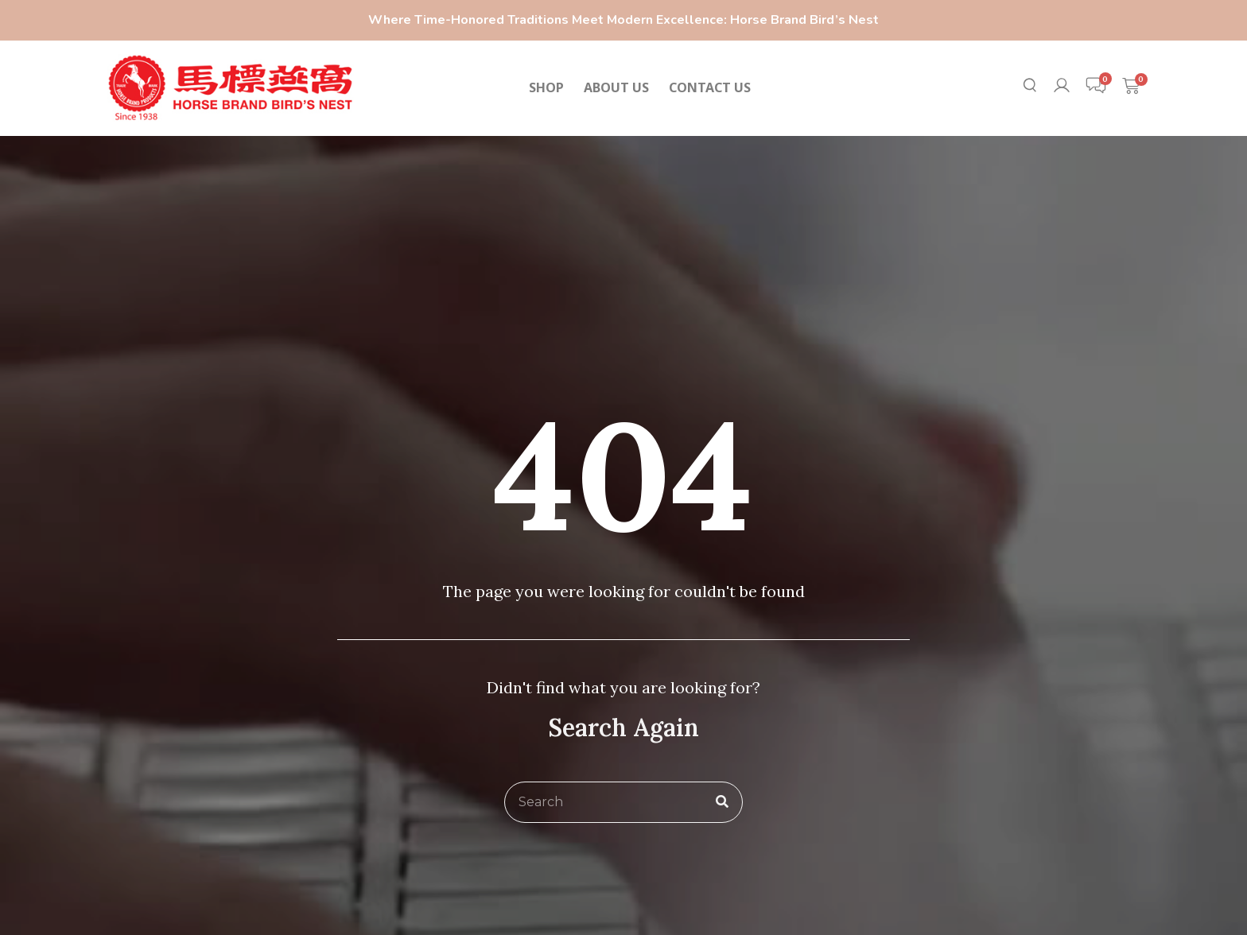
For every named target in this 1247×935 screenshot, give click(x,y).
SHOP (546, 87)
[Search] (722, 802)
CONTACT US (710, 87)
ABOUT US (616, 87)
